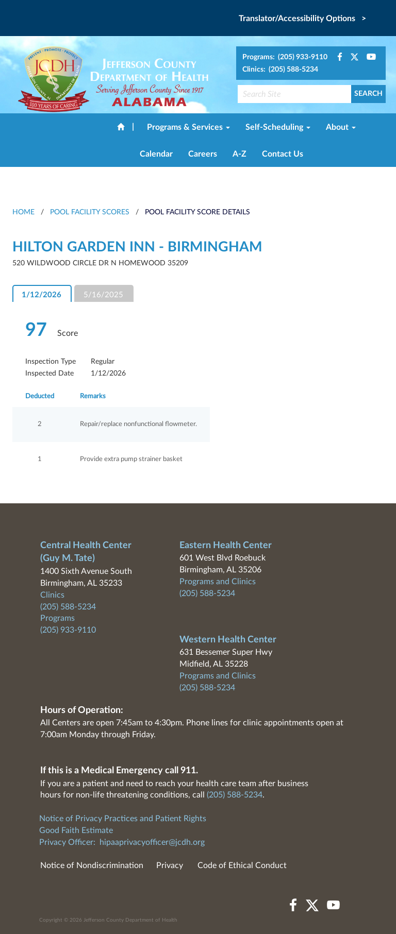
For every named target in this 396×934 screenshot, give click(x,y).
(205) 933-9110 (68, 630)
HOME (23, 212)
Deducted (39, 396)
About (341, 127)
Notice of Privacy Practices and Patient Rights (122, 818)
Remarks (93, 396)
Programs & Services (188, 127)
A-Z (239, 154)
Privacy (169, 865)
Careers (202, 154)
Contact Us (282, 154)
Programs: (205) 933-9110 (284, 57)
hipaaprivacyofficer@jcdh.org (152, 842)
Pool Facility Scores (89, 212)
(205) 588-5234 (68, 607)
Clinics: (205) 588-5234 (280, 69)
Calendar (156, 154)
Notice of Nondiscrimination (91, 865)
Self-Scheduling (277, 127)
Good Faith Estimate (76, 830)
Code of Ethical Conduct (242, 865)
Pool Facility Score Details (197, 212)
